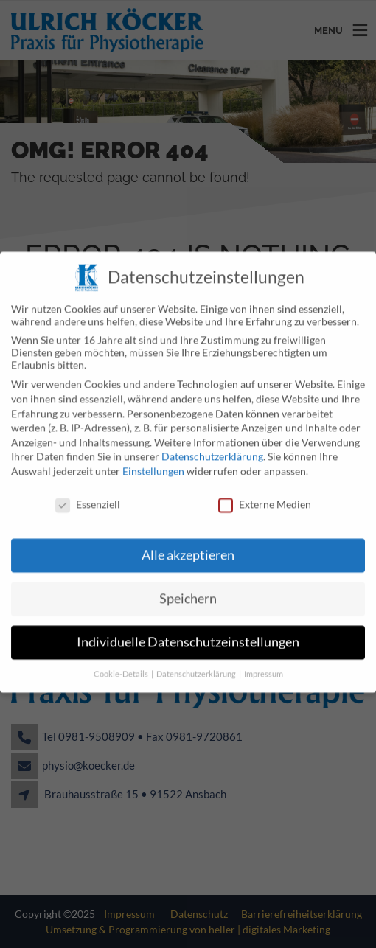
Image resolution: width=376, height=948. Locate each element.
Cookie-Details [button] (122, 663)
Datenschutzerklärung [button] (196, 663)
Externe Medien (264, 493)
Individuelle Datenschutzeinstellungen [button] (188, 631)
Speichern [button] (188, 588)
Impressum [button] (263, 663)
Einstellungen (153, 460)
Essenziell (87, 493)
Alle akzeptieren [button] (188, 544)
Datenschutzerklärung (212, 445)
